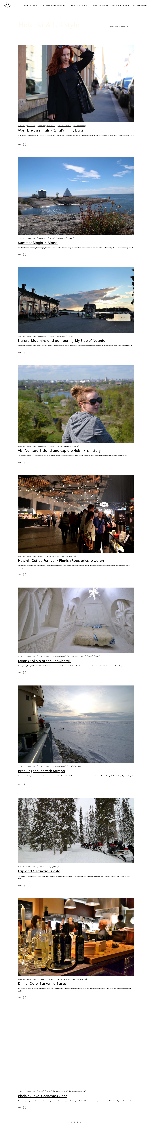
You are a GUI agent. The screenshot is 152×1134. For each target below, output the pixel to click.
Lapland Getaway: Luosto (39, 871)
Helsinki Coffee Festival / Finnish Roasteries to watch (61, 560)
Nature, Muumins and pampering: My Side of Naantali (62, 340)
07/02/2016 (21, 979)
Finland (51, 238)
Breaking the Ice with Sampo (41, 771)
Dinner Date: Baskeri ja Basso (42, 983)
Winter (97, 656)
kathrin (31, 125)
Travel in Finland (44, 866)
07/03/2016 (21, 866)
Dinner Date (42, 979)
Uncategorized (79, 126)
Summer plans (61, 238)
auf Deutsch (42, 656)
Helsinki (59, 446)
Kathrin (31, 1091)
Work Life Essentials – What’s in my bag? (50, 130)
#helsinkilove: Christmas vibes (42, 1096)
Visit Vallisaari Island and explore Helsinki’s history (59, 450)
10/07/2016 (21, 336)
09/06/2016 (21, 446)
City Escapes (42, 238)
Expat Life (41, 126)
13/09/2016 (21, 238)
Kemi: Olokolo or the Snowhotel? (44, 661)
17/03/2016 (21, 766)
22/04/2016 (21, 556)
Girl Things (51, 126)
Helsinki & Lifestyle (64, 126)
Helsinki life (73, 1091)
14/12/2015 (21, 1091)
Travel (70, 238)
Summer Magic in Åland (38, 242)
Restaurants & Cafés (69, 556)
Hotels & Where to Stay (76, 656)
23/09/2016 (21, 125)
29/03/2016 (21, 656)
